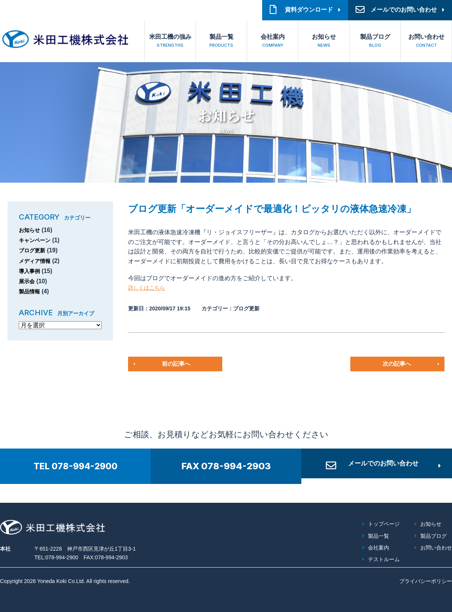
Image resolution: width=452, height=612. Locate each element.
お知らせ (323, 42)
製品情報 (31, 291)
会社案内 (272, 42)
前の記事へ (176, 364)
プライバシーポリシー (425, 581)
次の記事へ (397, 364)
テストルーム (384, 559)
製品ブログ (375, 42)
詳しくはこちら (149, 287)
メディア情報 (37, 261)
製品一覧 (221, 42)
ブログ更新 (34, 250)
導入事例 (31, 271)
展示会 (28, 281)
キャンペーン (37, 240)
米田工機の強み (170, 42)
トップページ (384, 524)
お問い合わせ (426, 42)
